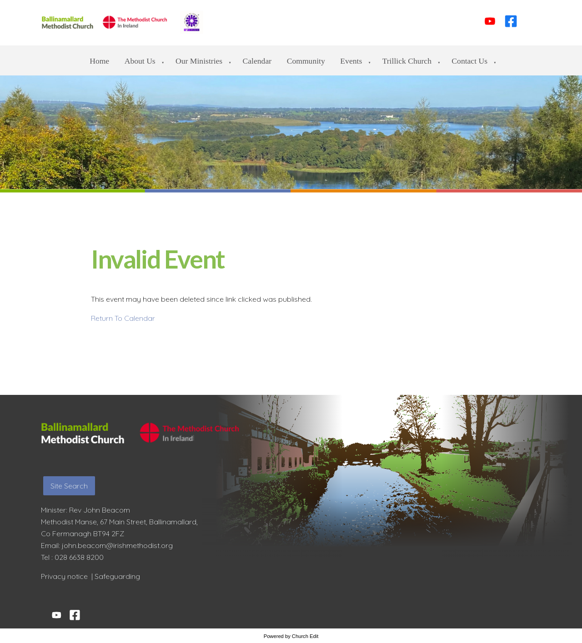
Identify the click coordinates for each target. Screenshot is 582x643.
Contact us (469, 60)
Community (306, 60)
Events (351, 60)
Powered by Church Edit (291, 636)
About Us (140, 60)
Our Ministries (199, 60)
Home (99, 60)
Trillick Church (406, 60)
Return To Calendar (123, 318)
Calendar (257, 60)
